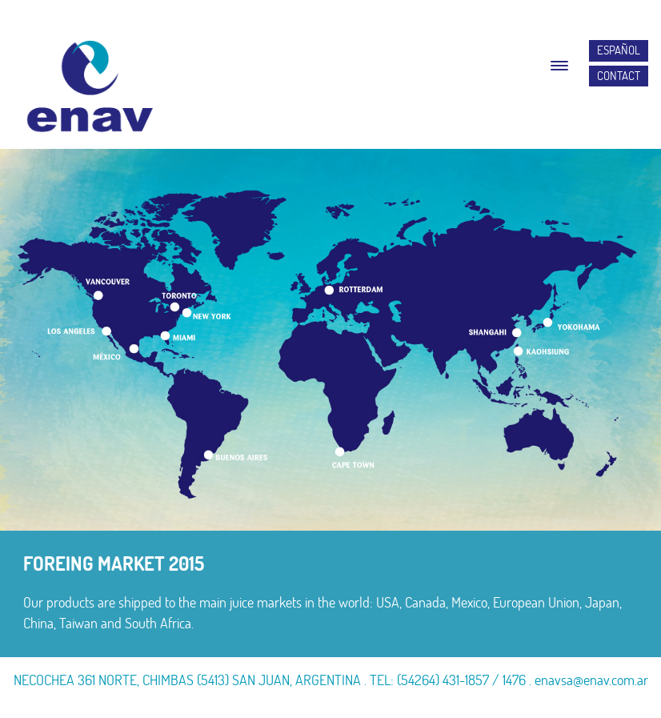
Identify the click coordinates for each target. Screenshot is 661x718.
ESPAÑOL (618, 50)
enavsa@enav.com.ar (591, 680)
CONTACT (618, 75)
